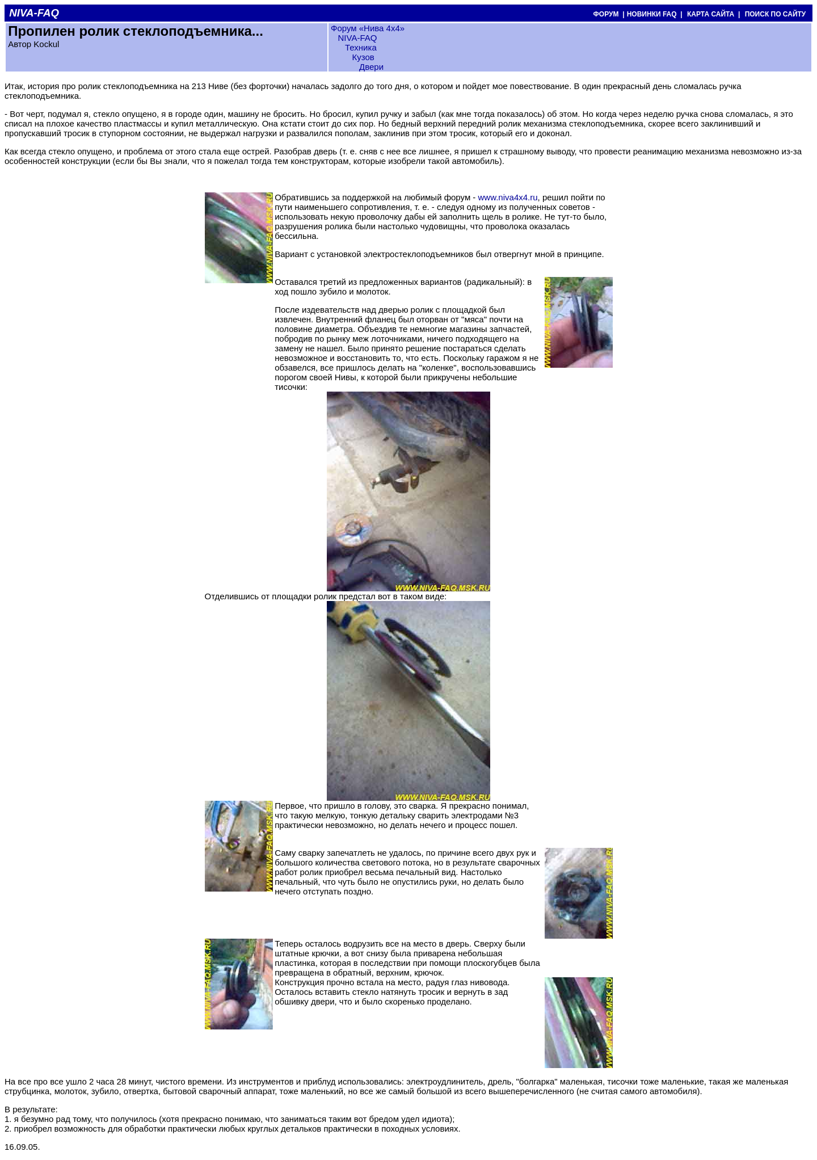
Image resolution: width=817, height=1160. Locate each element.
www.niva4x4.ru (508, 197)
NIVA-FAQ (357, 38)
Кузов (363, 57)
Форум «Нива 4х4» (368, 28)
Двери (371, 67)
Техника (361, 47)
